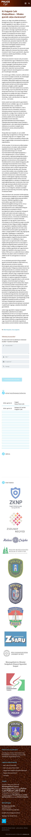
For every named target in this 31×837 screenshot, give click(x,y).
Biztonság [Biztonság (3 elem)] (16, 784)
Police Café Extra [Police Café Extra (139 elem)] (16, 790)
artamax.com (26, 834)
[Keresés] (29, 3)
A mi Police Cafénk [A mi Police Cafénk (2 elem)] (6, 784)
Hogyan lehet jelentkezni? (10, 773)
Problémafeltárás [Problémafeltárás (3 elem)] (15, 793)
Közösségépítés (15, 329)
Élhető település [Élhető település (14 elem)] (23, 797)
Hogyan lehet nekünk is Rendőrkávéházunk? (15, 770)
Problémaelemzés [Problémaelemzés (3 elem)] (6, 793)
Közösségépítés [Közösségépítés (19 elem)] (8, 789)
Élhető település (7, 329)
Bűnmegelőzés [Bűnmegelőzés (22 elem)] (8, 786)
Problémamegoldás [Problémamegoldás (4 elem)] (7, 795)
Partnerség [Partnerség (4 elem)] (17, 789)
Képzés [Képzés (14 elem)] (16, 786)
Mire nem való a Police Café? (11, 768)
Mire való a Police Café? (10, 765)
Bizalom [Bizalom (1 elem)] (12, 784)
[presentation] (14, 372)
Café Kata (6, 775)
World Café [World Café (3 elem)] (14, 797)
